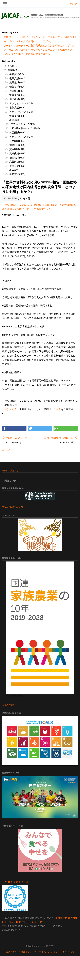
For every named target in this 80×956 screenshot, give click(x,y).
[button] (14, 428)
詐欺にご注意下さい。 (12, 470)
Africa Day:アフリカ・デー (20, 437)
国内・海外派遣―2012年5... (59, 437)
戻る (8, 450)
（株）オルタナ (10, 409)
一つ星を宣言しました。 (17, 882)
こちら (57, 409)
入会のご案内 (8, 705)
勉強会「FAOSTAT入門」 (13, 507)
